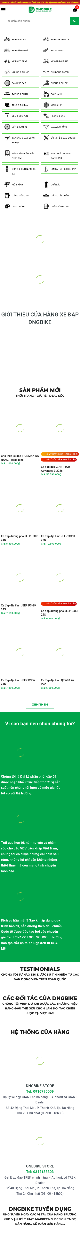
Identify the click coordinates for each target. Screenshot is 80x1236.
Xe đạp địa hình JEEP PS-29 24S (18, 607)
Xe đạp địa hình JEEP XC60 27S (58, 538)
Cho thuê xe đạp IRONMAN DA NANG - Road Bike (20, 457)
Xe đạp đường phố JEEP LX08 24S (19, 538)
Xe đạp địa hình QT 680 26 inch (57, 682)
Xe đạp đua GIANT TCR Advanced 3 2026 (55, 468)
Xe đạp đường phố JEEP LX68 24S (59, 612)
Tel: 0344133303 (40, 1172)
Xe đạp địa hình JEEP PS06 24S (18, 682)
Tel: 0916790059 (40, 1091)
